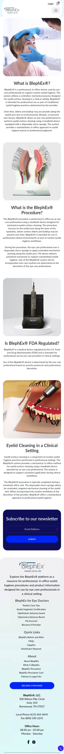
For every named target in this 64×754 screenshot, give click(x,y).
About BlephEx (31, 644)
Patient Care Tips (31, 588)
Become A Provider (31, 608)
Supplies (31, 628)
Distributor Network (31, 632)
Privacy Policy (19, 745)
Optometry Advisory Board (31, 600)
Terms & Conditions (40, 745)
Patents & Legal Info (31, 659)
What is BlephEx (31, 648)
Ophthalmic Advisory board (31, 596)
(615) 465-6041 (39, 697)
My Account (31, 604)
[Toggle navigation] (56, 10)
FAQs (31, 624)
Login (51, 3)
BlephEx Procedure (31, 652)
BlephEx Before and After (31, 620)
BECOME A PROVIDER (32, 668)
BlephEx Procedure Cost (31, 655)
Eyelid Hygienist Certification (31, 592)
